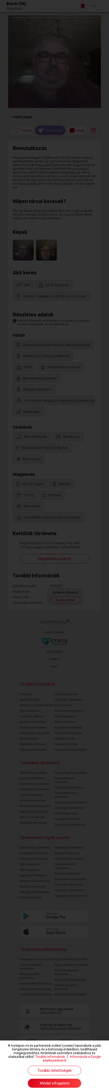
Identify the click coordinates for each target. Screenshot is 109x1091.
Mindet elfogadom (55, 1083)
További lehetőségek (55, 1070)
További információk (50, 1057)
